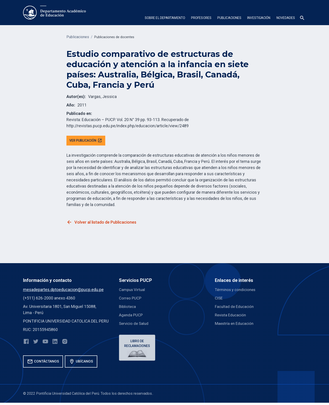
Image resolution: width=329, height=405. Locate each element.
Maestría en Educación (235, 324)
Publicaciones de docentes (116, 37)
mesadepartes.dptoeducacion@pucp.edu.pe (63, 290)
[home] (54, 12)
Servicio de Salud (134, 324)
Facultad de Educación (235, 307)
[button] (165, 18)
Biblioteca (128, 307)
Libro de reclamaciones (138, 344)
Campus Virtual (133, 290)
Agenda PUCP (131, 315)
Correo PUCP (130, 298)
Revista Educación (231, 315)
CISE (219, 298)
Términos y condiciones (236, 290)
